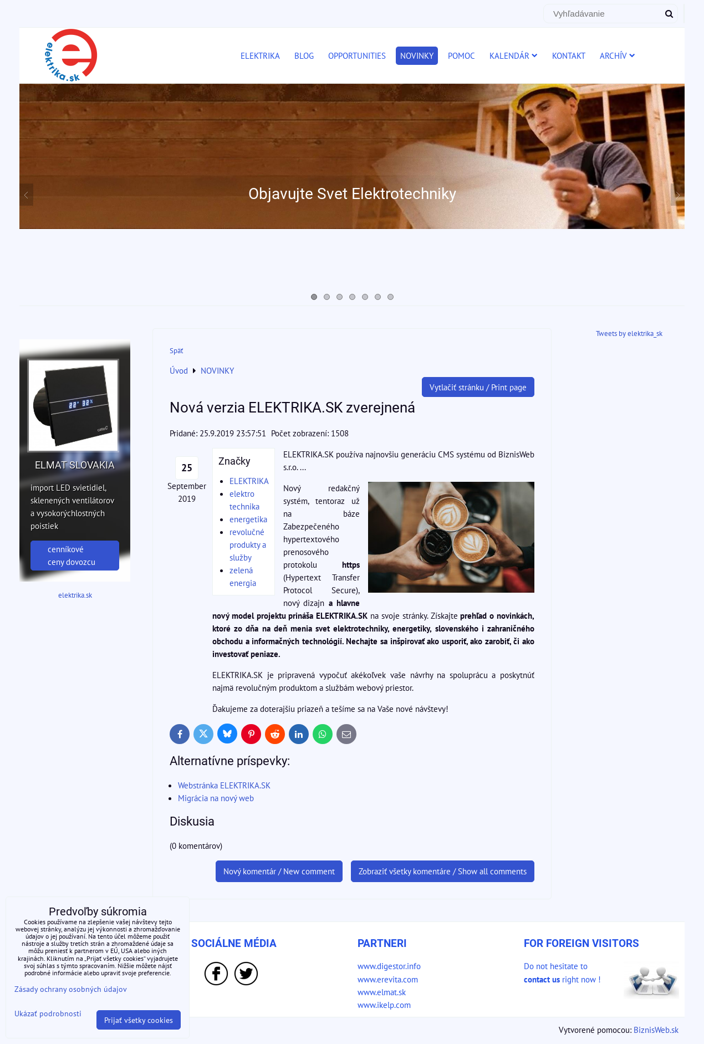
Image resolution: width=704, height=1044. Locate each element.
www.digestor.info (389, 965)
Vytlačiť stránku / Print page (478, 387)
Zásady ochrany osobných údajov (70, 989)
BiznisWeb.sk (656, 1029)
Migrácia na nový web (216, 797)
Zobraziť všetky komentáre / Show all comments (443, 871)
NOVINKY (416, 55)
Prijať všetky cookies (138, 1020)
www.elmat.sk (382, 991)
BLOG (304, 55)
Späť (176, 350)
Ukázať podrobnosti (47, 1013)
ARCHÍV (617, 55)
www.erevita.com (388, 979)
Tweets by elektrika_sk (629, 333)
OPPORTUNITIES (357, 55)
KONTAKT (568, 55)
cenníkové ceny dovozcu (71, 555)
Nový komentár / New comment (279, 871)
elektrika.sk (75, 595)
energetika (248, 518)
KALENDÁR (513, 55)
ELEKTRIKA (260, 55)
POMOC (461, 55)
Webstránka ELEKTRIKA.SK (224, 785)
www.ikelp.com (384, 1004)
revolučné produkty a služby (247, 544)
